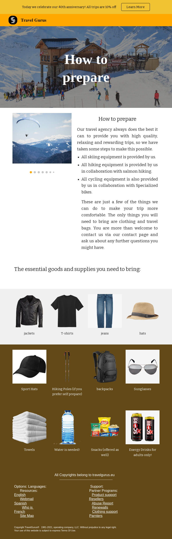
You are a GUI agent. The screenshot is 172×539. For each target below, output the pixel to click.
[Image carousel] (42, 143)
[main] (86, 67)
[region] (86, 7)
